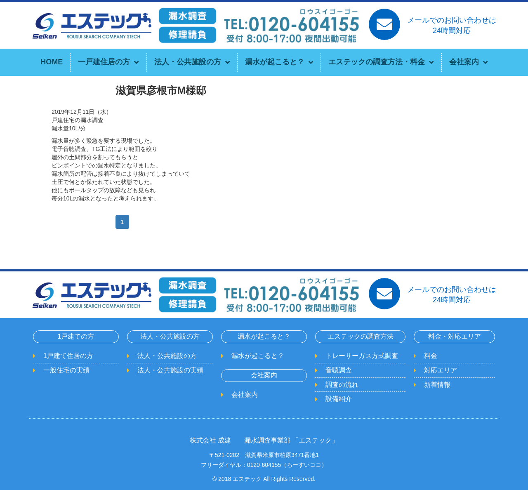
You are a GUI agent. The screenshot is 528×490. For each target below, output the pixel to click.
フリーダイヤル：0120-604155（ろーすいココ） (264, 465)
